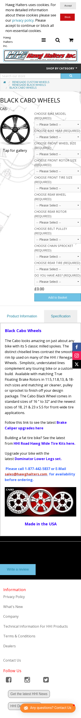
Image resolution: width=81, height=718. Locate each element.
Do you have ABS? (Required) (57, 275)
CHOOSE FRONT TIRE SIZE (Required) (53, 179)
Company (11, 616)
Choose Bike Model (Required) (50, 116)
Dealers (9, 646)
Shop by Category (62, 68)
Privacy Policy (14, 596)
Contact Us (12, 660)
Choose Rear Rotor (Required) (50, 213)
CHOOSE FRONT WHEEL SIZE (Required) (55, 145)
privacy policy (23, 20)
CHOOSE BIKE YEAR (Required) (57, 131)
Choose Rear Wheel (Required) (50, 196)
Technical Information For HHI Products (35, 626)
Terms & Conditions (19, 636)
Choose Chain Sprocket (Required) (53, 248)
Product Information (22, 316)
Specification (61, 316)
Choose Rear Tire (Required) (57, 263)
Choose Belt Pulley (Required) (50, 231)
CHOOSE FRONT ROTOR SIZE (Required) (55, 162)
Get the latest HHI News (29, 694)
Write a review (18, 569)
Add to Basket (57, 297)
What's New (13, 606)
